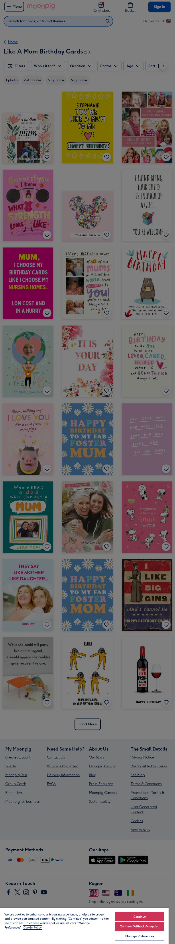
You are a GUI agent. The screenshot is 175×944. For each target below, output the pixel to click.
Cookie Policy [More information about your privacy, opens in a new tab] (33, 927)
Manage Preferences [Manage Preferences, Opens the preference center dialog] (139, 936)
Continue (140, 916)
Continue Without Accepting (139, 926)
